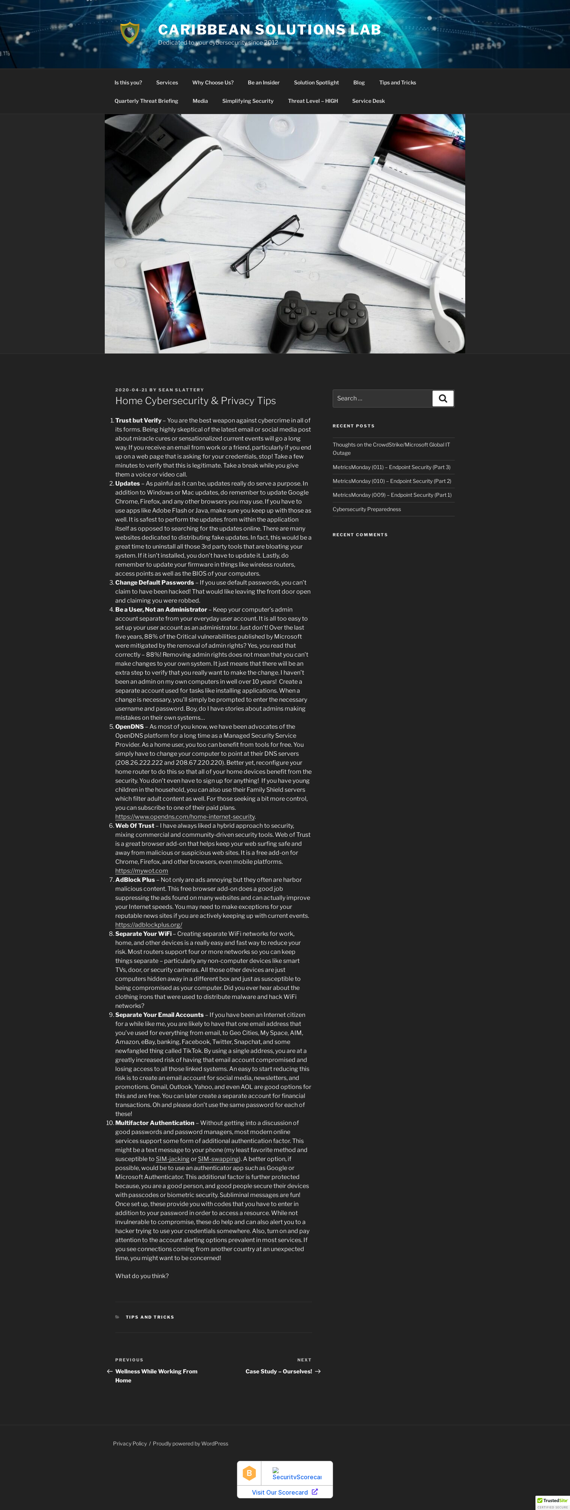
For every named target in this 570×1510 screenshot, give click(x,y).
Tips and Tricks (397, 82)
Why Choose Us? (213, 82)
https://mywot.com (141, 870)
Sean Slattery (181, 390)
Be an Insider (264, 82)
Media (200, 101)
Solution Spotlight (316, 82)
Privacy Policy (130, 1443)
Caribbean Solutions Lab (270, 29)
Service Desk (368, 101)
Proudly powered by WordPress (190, 1443)
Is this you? (128, 82)
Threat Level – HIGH (313, 101)
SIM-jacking (173, 1159)
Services (167, 82)
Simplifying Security (248, 101)
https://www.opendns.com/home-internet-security (185, 816)
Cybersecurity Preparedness (367, 509)
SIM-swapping (218, 1159)
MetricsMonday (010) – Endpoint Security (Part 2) (392, 481)
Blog (359, 82)
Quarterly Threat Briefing (146, 101)
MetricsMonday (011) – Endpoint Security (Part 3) (392, 467)
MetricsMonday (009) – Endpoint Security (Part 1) (392, 495)
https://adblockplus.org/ (148, 924)
